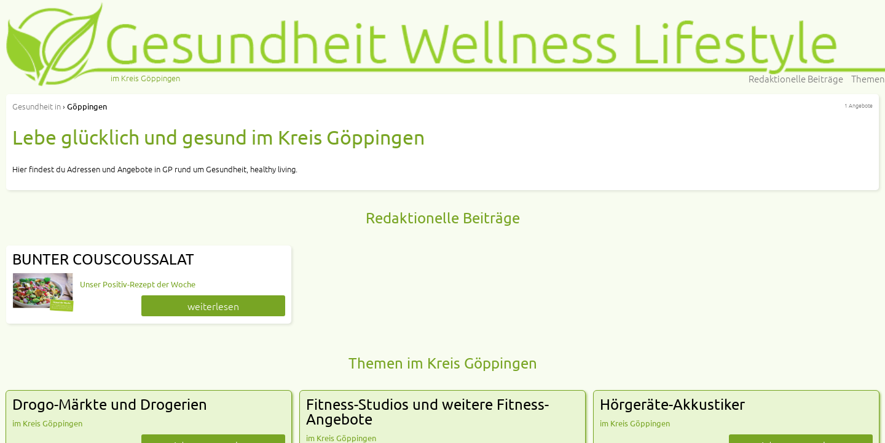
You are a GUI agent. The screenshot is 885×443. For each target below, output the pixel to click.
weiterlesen (213, 306)
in (36, 106)
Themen (868, 78)
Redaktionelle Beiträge (796, 78)
